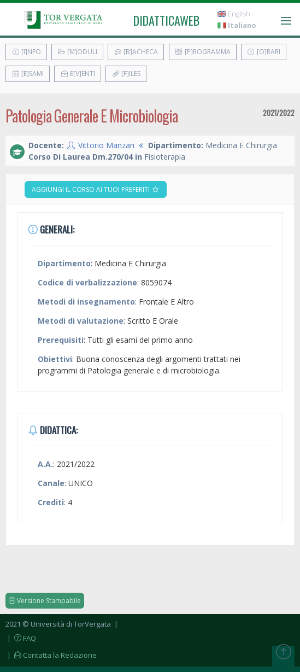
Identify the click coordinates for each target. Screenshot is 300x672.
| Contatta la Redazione (51, 655)
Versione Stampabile (45, 600)
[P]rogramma (203, 51)
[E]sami (27, 73)
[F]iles (125, 73)
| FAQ (20, 638)
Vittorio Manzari (106, 145)
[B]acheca (136, 51)
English (233, 14)
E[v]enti (77, 73)
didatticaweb (166, 20)
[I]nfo (26, 51)
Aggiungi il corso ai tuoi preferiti (96, 189)
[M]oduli (77, 51)
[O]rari (263, 51)
